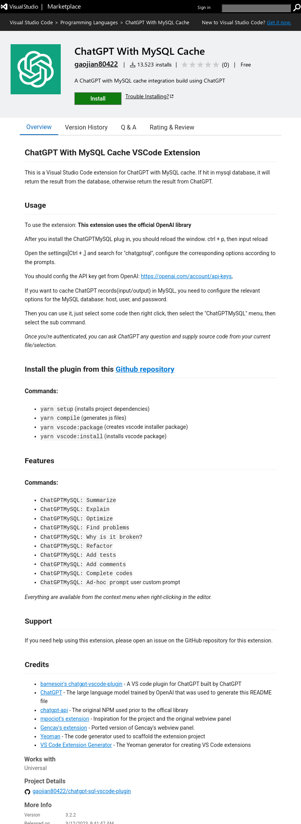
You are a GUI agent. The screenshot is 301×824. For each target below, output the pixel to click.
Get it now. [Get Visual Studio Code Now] (279, 22)
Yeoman (50, 736)
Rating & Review (172, 127)
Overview (39, 127)
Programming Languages (89, 22)
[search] (256, 8)
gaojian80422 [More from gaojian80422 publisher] (96, 63)
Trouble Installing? (149, 96)
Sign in (204, 7)
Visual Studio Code (31, 22)
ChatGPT (51, 692)
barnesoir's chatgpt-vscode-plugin (81, 684)
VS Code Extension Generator (76, 745)
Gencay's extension (63, 728)
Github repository (145, 369)
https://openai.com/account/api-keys (186, 276)
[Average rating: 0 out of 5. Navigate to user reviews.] (204, 64)
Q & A (128, 127)
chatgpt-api (54, 710)
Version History (86, 127)
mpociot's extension (64, 719)
